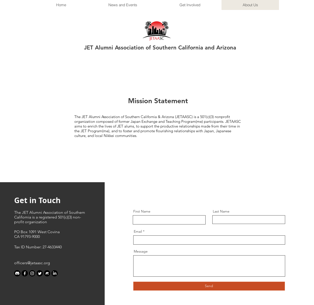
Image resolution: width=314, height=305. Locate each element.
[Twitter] (40, 273)
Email (138, 231)
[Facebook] (25, 273)
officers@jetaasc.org (32, 263)
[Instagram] (32, 273)
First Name (141, 211)
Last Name (221, 211)
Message (141, 251)
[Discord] (17, 273)
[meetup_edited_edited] (47, 273)
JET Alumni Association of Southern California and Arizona (160, 47)
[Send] (209, 286)
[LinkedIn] (54, 273)
